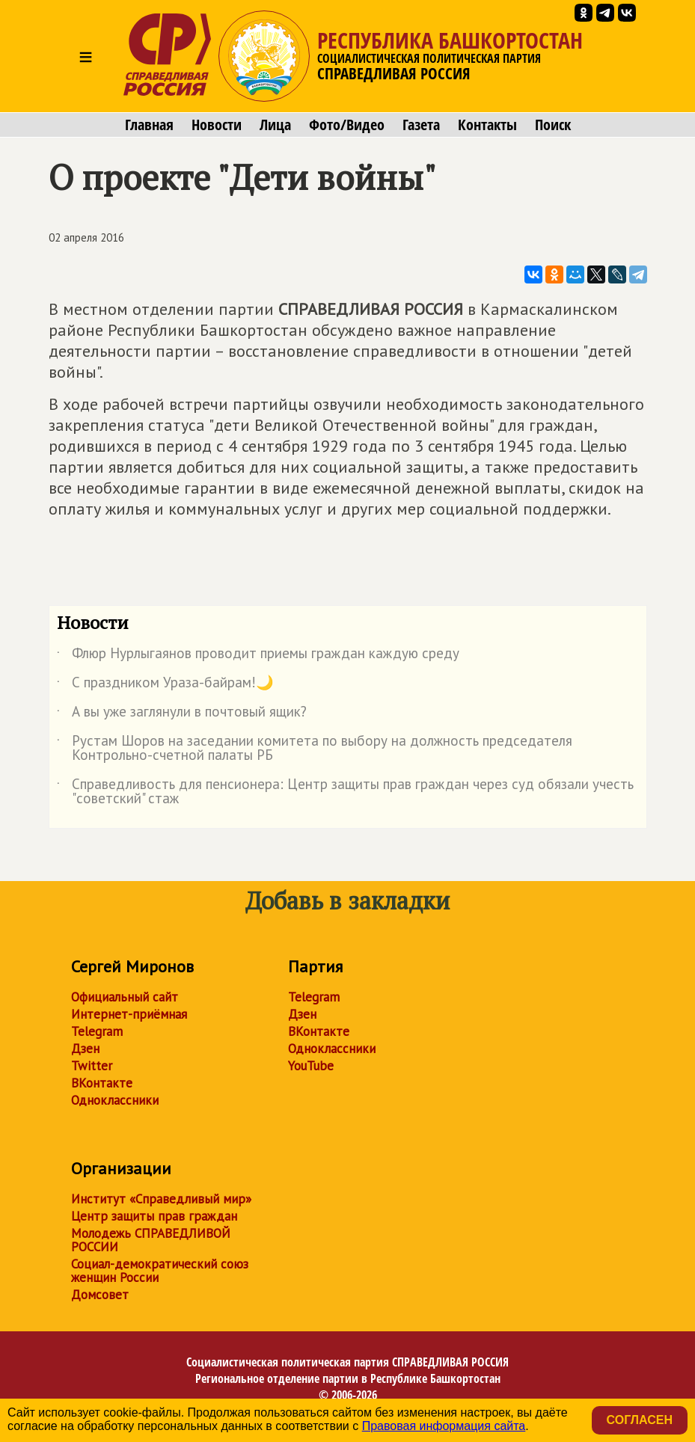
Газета (421, 125)
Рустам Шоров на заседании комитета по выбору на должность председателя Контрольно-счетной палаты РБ (314, 749)
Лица (275, 125)
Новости (217, 125)
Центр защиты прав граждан (154, 1216)
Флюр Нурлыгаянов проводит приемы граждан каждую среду (258, 656)
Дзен (85, 1048)
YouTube (311, 1066)
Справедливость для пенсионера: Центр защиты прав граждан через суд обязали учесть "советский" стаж (345, 792)
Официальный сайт (124, 997)
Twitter (91, 1066)
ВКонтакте (101, 1083)
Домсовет (100, 1294)
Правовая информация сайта (444, 1426)
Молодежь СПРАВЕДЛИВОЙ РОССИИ (150, 1240)
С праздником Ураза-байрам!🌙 (165, 685)
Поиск (553, 125)
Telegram (97, 1031)
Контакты (487, 125)
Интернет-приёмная (129, 1014)
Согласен (640, 1420)
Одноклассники (115, 1100)
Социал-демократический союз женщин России (159, 1270)
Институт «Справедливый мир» (161, 1199)
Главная (149, 125)
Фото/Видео (347, 125)
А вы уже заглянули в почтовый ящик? (182, 714)
